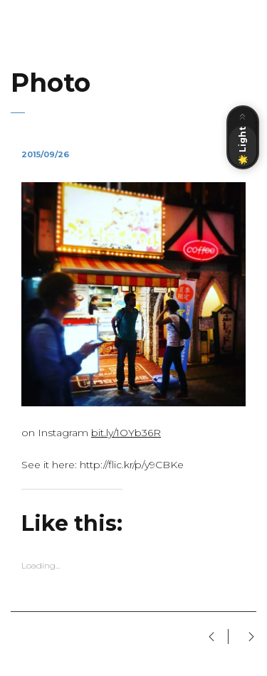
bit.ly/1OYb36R (126, 432)
